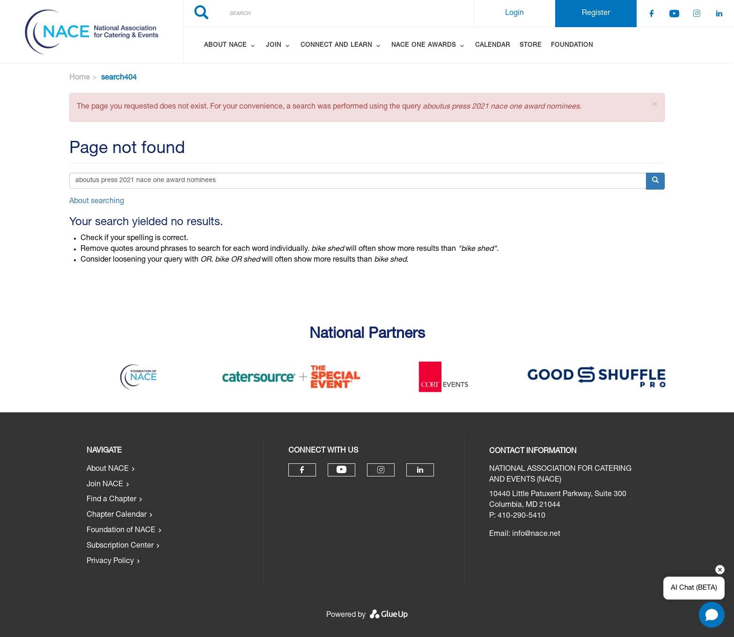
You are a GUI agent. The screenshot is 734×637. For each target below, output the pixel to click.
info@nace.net (536, 534)
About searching (96, 201)
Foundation (572, 46)
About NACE (108, 469)
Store (531, 46)
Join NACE (105, 485)
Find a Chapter (111, 500)
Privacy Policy (110, 561)
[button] (655, 105)
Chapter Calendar (117, 515)
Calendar (492, 46)
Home (79, 78)
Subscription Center (120, 546)
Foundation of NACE (121, 530)
